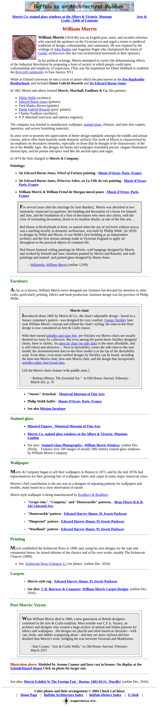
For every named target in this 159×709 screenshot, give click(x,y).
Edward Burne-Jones (33, 102)
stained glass (92, 124)
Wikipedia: (48, 265)
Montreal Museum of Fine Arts (82, 394)
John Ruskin (62, 49)
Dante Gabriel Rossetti (34, 109)
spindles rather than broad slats (43, 362)
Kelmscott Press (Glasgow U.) (46, 564)
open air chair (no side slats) (78, 343)
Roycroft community (29, 72)
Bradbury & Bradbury (93, 495)
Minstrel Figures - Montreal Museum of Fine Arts (64, 426)
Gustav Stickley (115, 320)
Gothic (43, 53)
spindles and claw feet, (62, 335)
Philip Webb (27, 98)
